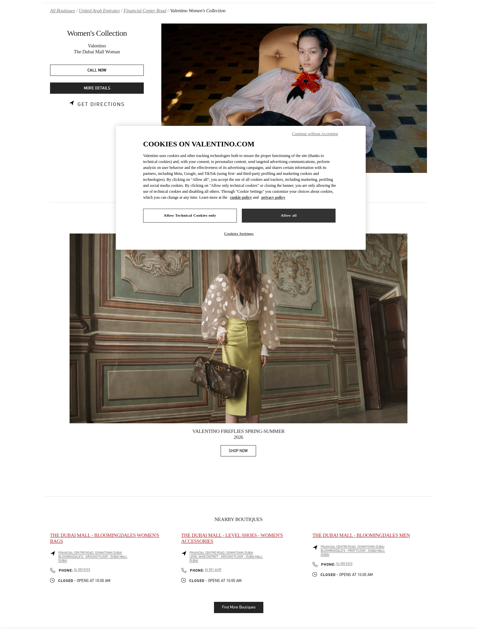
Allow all (288, 215)
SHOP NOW (242, 451)
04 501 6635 (213, 570)
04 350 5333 (82, 570)
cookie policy (241, 197)
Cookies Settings (239, 234)
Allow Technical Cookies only (190, 215)
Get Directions (101, 104)
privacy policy (273, 197)
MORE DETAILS (97, 88)
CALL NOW (96, 70)
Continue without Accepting (315, 133)
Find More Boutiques (238, 607)
